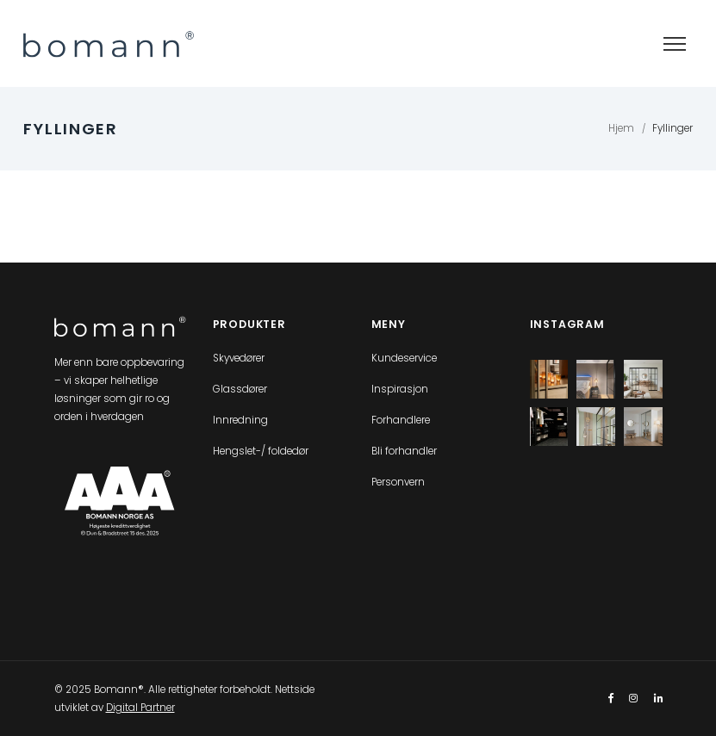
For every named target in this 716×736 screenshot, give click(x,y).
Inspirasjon (399, 389)
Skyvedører (239, 358)
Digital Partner (140, 707)
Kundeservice (404, 358)
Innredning (240, 420)
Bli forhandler (404, 451)
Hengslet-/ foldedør (260, 451)
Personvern (398, 482)
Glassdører (240, 389)
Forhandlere (400, 420)
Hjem (621, 128)
